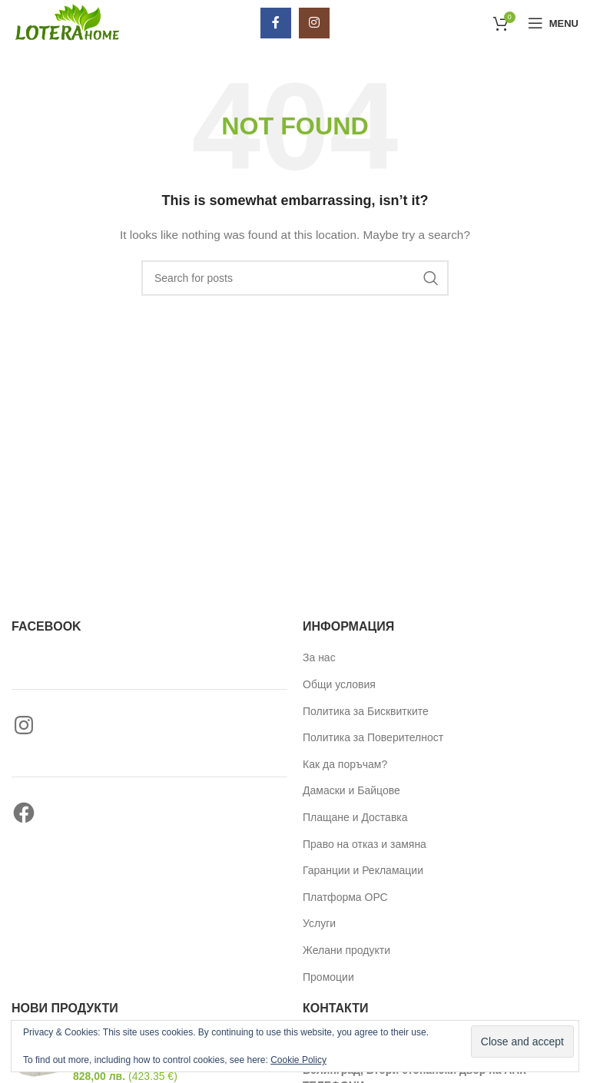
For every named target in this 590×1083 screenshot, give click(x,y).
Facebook (46, 626)
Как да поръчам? (345, 764)
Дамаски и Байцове (351, 790)
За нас (319, 657)
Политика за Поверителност (373, 737)
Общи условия (339, 684)
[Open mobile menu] (553, 23)
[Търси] (295, 278)
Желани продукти (346, 950)
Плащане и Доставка (355, 817)
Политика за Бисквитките (366, 711)
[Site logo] (66, 22)
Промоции (328, 977)
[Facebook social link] (275, 23)
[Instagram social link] (314, 23)
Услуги (319, 923)
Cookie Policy (298, 1060)
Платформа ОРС (345, 897)
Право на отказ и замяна (364, 844)
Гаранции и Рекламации (363, 870)
